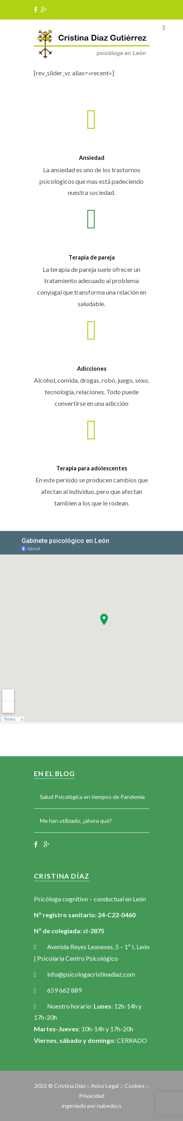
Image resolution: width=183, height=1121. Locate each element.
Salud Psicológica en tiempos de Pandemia (92, 796)
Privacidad (91, 1095)
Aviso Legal (105, 1085)
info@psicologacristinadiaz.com (91, 974)
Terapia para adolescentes (91, 468)
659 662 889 (64, 990)
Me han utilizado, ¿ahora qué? (76, 820)
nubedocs (109, 1105)
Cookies (134, 1085)
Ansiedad (91, 157)
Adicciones (91, 368)
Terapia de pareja (92, 257)
